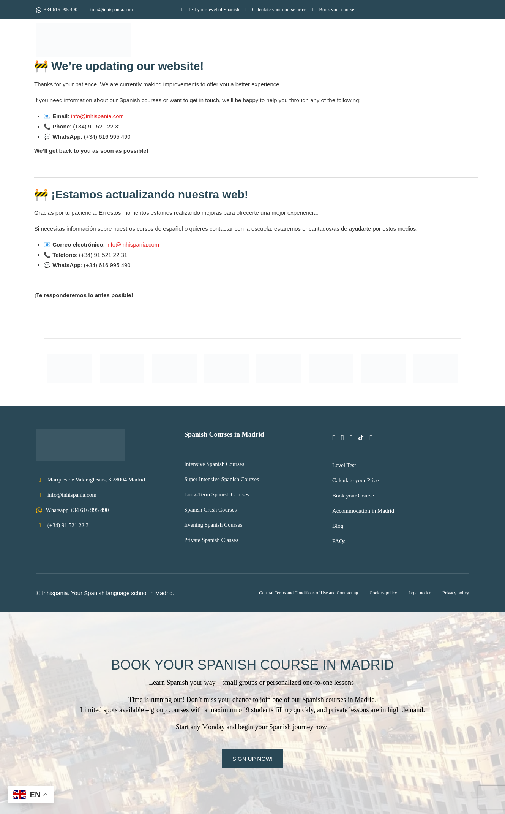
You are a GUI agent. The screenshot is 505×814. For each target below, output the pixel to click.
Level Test (344, 465)
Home (205, 41)
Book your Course (353, 496)
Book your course (332, 9)
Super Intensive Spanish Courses (221, 479)
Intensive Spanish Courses (214, 464)
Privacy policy (455, 592)
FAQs (339, 541)
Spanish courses (280, 41)
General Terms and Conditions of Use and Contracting (308, 592)
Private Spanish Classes (211, 540)
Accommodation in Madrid (363, 511)
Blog (337, 526)
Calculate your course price (274, 9)
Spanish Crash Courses (210, 510)
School (235, 41)
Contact (451, 41)
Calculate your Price (355, 480)
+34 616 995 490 (56, 9)
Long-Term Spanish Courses (216, 494)
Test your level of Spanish (209, 9)
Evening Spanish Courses (213, 525)
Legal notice (420, 592)
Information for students (359, 41)
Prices (418, 41)
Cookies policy (383, 592)
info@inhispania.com (107, 9)
